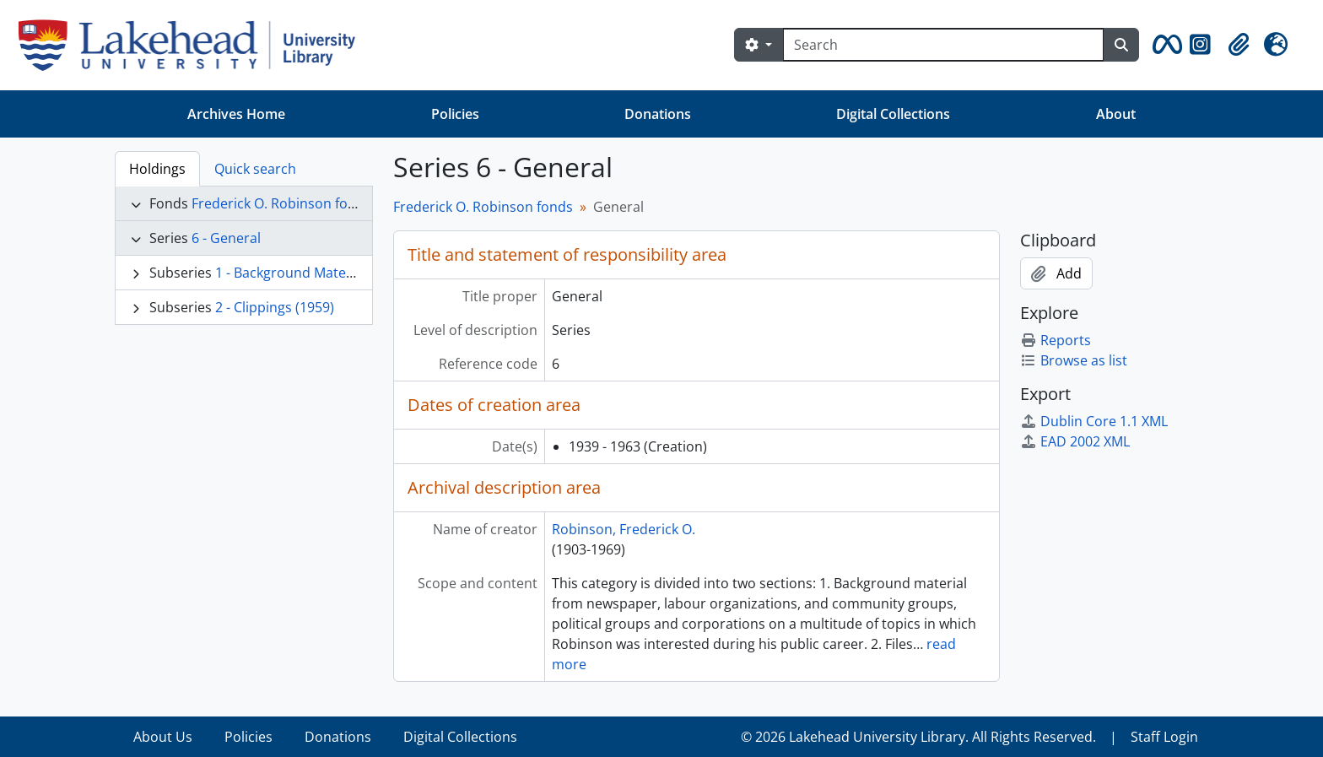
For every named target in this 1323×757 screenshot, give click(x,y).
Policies (455, 114)
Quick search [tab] (255, 169)
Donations (657, 114)
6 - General (226, 238)
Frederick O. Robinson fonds (281, 203)
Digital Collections (893, 114)
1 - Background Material (290, 272)
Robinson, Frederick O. (623, 529)
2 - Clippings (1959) (274, 307)
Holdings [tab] (157, 169)
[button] (1164, 44)
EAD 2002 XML (1075, 441)
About (1116, 114)
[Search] (943, 45)
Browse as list (1073, 360)
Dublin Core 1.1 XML (1094, 421)
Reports (1055, 340)
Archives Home (236, 114)
